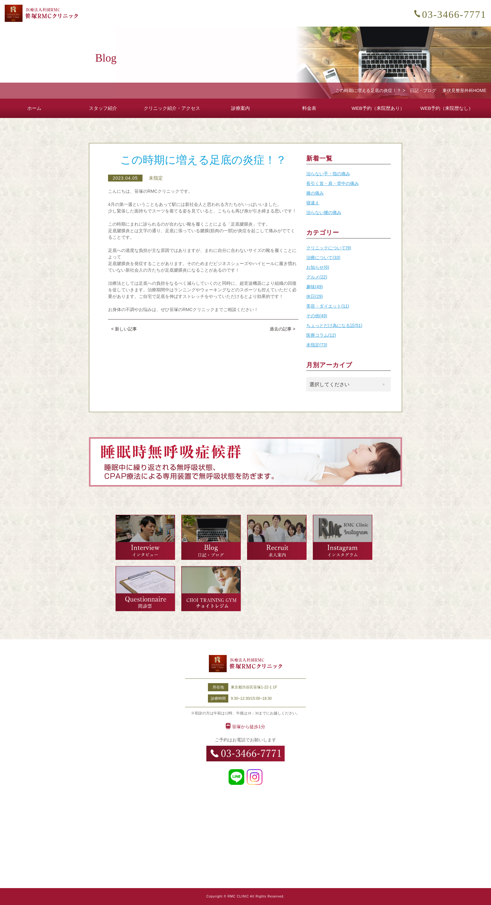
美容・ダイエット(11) (327, 306)
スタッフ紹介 (103, 108)
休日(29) (314, 296)
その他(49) (316, 315)
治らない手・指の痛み (328, 173)
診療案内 (240, 108)
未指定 (156, 178)
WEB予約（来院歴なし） (446, 108)
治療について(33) (323, 257)
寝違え (312, 202)
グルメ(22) (316, 276)
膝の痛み (315, 193)
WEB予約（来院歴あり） (378, 108)
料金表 (309, 108)
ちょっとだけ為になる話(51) (334, 325)
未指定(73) (316, 344)
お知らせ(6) (317, 267)
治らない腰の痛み (323, 212)
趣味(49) (314, 286)
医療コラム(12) (321, 335)
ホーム (34, 108)
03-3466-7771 (454, 14)
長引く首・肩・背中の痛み (332, 183)
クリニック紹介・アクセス (172, 108)
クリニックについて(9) (328, 247)
